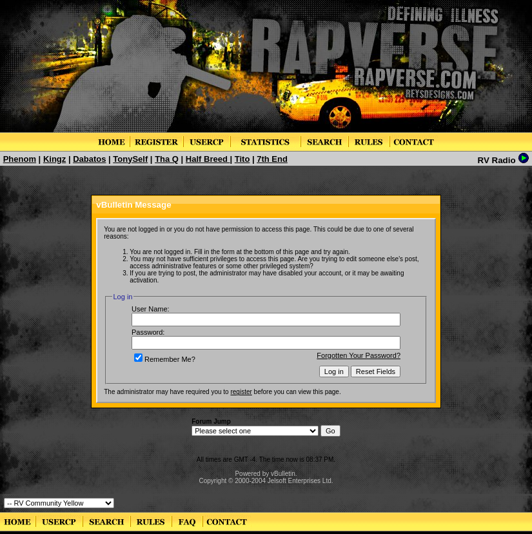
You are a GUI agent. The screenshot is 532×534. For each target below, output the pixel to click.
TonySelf (130, 159)
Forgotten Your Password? (358, 355)
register (240, 391)
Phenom (19, 159)
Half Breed (208, 159)
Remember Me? (164, 359)
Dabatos (89, 159)
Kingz (54, 159)
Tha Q (167, 159)
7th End (272, 159)
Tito (242, 159)
